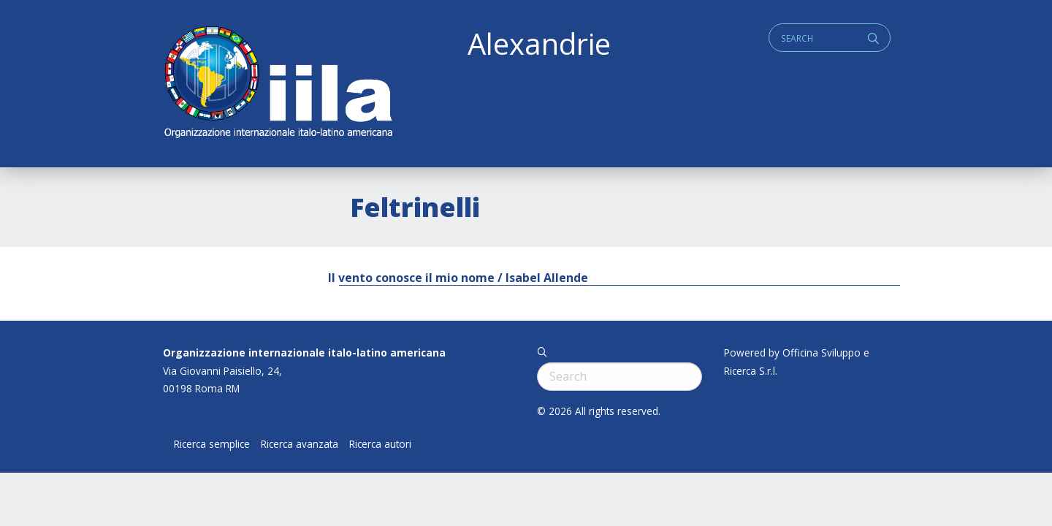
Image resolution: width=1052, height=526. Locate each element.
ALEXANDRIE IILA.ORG (277, 83)
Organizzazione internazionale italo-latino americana (304, 352)
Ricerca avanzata (299, 444)
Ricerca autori (380, 444)
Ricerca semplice (212, 444)
